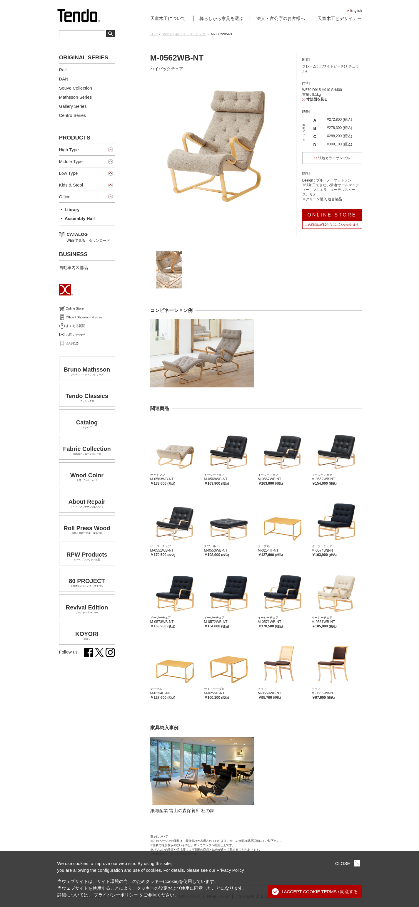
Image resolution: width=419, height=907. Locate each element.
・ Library (69, 209)
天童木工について (168, 18)
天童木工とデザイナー (340, 18)
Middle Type (71, 161)
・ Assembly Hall (77, 218)
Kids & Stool (71, 184)
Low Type (68, 173)
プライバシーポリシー (116, 894)
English (356, 11)
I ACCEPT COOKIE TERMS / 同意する (315, 891)
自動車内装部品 (73, 267)
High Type (69, 149)
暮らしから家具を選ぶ (221, 18)
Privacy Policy (230, 870)
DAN (64, 78)
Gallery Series (73, 106)
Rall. (63, 69)
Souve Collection (75, 87)
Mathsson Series (75, 97)
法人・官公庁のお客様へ (280, 18)
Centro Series (72, 115)
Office (65, 196)
